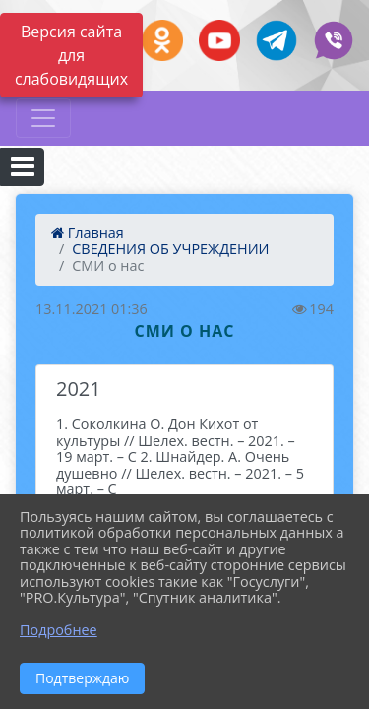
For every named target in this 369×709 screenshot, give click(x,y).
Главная (87, 233)
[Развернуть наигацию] (43, 118)
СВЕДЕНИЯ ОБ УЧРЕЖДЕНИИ (170, 248)
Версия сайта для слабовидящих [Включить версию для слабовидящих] (71, 55)
